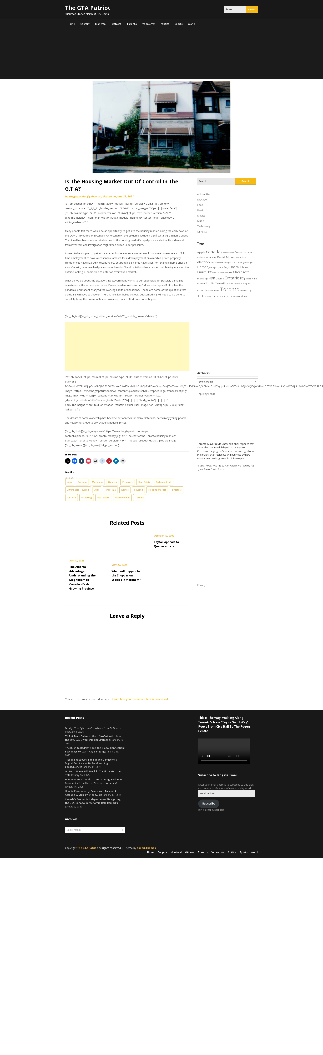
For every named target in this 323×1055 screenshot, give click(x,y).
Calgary (85, 24)
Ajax (69, 482)
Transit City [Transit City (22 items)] (245, 290)
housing (138, 489)
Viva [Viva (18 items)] (235, 296)
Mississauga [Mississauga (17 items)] (202, 278)
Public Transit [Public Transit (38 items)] (215, 283)
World (191, 24)
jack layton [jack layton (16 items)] (213, 267)
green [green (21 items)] (246, 262)
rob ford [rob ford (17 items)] (238, 283)
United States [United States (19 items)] (219, 296)
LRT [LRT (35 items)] (209, 272)
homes (125, 489)
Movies (201, 215)
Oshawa (112, 482)
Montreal (100, 24)
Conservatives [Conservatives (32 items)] (244, 252)
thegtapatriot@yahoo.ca (84, 196)
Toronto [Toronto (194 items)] (229, 289)
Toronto (132, 24)
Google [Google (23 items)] (227, 262)
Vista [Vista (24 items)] (229, 296)
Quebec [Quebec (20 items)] (230, 283)
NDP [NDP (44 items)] (211, 278)
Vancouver (148, 24)
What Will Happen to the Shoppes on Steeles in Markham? (126, 575)
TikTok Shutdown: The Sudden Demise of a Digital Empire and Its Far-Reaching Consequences (91, 763)
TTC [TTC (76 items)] (200, 296)
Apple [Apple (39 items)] (201, 252)
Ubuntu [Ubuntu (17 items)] (208, 296)
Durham (82, 482)
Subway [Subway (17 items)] (208, 290)
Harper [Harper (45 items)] (202, 267)
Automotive (203, 194)
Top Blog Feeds (206, 393)
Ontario (71, 497)
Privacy (201, 585)
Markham (97, 482)
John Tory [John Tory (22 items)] (224, 267)
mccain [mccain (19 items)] (215, 272)
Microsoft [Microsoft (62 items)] (241, 272)
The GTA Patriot (87, 8)
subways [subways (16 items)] (215, 290)
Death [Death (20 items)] (238, 257)
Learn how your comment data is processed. (140, 699)
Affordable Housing (78, 489)
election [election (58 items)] (203, 262)
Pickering (127, 482)
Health (200, 210)
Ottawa (116, 24)
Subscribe (208, 803)
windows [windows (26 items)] (242, 296)
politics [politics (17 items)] (247, 278)
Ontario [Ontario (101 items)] (232, 278)
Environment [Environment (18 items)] (217, 262)
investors (176, 489)
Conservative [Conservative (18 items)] (227, 252)
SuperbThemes (146, 848)
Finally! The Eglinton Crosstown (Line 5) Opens (92, 728)
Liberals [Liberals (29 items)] (245, 267)
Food (200, 205)
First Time (110, 489)
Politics (164, 24)
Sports (179, 24)
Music (200, 221)
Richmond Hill (163, 482)
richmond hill (122, 497)
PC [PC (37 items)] (242, 278)
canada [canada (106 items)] (213, 252)
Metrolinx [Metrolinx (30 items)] (226, 272)
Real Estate (144, 482)
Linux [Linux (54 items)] (201, 272)
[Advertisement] (161, 55)
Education (202, 199)
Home (71, 24)
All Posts (202, 231)
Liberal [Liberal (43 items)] (234, 267)
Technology (203, 226)
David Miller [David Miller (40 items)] (225, 257)
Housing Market (157, 489)
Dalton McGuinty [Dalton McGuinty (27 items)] (206, 257)
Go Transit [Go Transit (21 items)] (237, 262)
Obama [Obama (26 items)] (220, 278)
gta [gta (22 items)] (251, 262)
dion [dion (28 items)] (243, 257)
